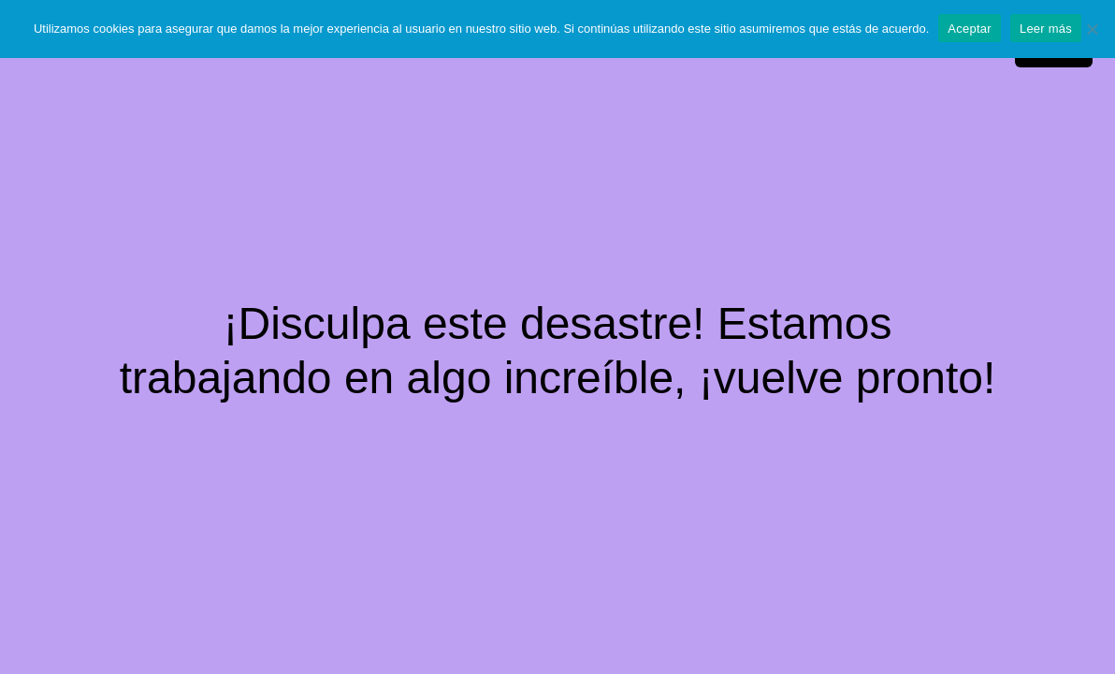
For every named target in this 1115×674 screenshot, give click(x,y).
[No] (1091, 29)
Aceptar (970, 29)
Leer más (1046, 29)
